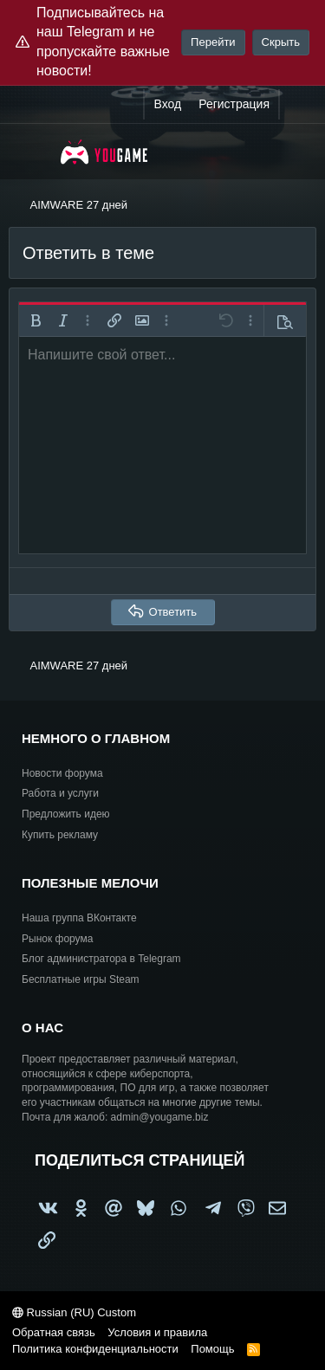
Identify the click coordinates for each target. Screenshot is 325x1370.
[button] (36, 320)
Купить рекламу (60, 835)
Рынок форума (57, 939)
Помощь (212, 1348)
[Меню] (32, 151)
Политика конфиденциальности (95, 1348)
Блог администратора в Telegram (101, 959)
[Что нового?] (296, 104)
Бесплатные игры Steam (81, 979)
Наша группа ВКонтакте (79, 918)
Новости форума (62, 773)
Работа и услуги (60, 793)
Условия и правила (157, 1332)
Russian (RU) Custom (74, 1312)
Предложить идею (66, 814)
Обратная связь (53, 1332)
